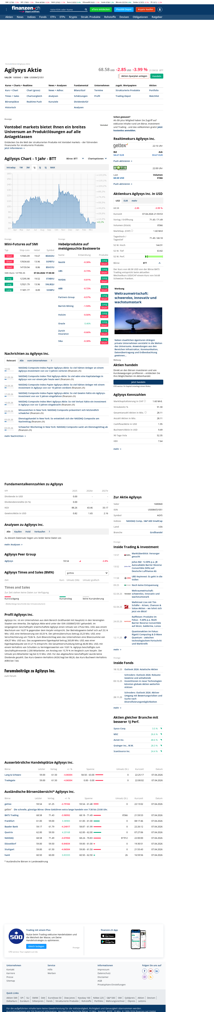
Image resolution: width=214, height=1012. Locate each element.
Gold (103, 2)
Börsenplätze (12, 101)
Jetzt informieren (15, 148)
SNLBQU (49, 284)
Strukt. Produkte (90, 17)
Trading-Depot (123, 96)
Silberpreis (37, 1001)
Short (104, 263)
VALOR (8, 77)
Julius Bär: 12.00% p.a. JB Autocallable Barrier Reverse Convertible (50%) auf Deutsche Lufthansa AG (147, 566)
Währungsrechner (115, 1001)
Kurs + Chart (11, 90)
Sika (60, 341)
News (20, 17)
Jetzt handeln (138, 382)
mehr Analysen (13, 544)
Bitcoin (119, 2)
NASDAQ (9, 837)
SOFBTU (50, 261)
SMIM (35, 997)
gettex (8, 803)
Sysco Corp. (120, 728)
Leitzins (142, 1001)
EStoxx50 (86, 2)
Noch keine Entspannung (145, 585)
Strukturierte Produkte (128, 90)
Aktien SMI (11, 997)
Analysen (53, 96)
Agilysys (9, 560)
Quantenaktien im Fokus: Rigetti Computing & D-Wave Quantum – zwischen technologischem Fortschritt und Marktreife (147, 637)
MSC (116, 734)
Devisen (124, 17)
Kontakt (10, 970)
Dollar (135, 2)
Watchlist (154, 96)
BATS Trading (12, 815)
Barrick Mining (66, 305)
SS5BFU (50, 290)
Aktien (9, 17)
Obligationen (140, 17)
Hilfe (50, 970)
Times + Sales (12, 96)
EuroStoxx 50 (54, 997)
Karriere (10, 973)
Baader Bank (11, 826)
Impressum (103, 970)
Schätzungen (81, 96)
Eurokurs (24, 1001)
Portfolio (154, 90)
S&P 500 (111, 997)
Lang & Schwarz (13, 774)
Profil (97, 96)
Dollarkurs (11, 1001)
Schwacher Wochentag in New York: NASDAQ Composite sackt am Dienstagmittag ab (63, 426)
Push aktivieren (122, 161)
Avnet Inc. (119, 739)
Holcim (62, 314)
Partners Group (66, 297)
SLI (27, 997)
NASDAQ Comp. (134, 521)
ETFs (53, 17)
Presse (9, 977)
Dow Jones (69, 997)
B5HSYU (50, 267)
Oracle (61, 323)
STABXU (50, 278)
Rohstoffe (110, 17)
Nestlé (61, 262)
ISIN (26, 77)
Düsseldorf (10, 843)
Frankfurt (9, 820)
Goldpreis (130, 997)
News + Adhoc (56, 90)
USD (118, 200)
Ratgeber (157, 17)
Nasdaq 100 (84, 997)
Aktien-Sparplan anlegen (134, 76)
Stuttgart (9, 849)
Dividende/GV (81, 101)
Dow (37, 2)
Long (104, 260)
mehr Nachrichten (15, 436)
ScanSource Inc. (122, 751)
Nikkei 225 (98, 997)
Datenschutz (104, 973)
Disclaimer (103, 977)
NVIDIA (62, 279)
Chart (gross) (33, 90)
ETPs (62, 17)
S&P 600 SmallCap (153, 521)
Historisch (10, 107)
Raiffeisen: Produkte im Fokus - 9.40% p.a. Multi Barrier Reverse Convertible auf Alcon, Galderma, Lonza (146, 621)
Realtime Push (34, 101)
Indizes (31, 17)
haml (7, 855)
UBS (60, 270)
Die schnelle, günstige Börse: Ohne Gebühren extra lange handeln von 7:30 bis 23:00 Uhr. (56, 809)
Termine (98, 90)
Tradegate (10, 780)
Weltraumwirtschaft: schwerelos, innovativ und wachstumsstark (146, 593)
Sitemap (10, 981)
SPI (22, 2)
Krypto (73, 17)
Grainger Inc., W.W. (124, 745)
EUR (126, 200)
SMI (6, 2)
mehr (134, 200)
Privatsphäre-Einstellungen (112, 985)
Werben (52, 973)
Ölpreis (131, 1001)
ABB (60, 288)
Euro (69, 2)
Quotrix (9, 832)
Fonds (43, 17)
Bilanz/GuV (79, 90)
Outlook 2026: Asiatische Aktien (141, 669)
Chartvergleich (34, 96)
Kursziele (53, 101)
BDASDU (50, 255)
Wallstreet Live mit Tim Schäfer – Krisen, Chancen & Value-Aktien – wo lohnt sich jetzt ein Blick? (147, 607)
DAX (53, 2)
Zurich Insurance (63, 332)
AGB (100, 981)
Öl (151, 2)
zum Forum (10, 675)
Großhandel (156, 532)
